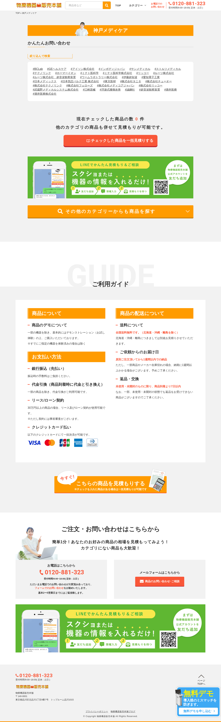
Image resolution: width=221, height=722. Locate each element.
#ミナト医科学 (89, 73)
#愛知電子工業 (151, 77)
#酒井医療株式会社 (44, 93)
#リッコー (142, 73)
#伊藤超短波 (129, 77)
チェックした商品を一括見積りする (119, 140)
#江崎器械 (89, 89)
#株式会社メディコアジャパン (115, 85)
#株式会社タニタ (130, 81)
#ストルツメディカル (168, 68)
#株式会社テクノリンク (47, 85)
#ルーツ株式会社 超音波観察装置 (54, 77)
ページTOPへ (201, 679)
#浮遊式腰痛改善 (110, 89)
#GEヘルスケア (56, 68)
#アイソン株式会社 (82, 68)
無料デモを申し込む (198, 711)
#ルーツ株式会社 (163, 73)
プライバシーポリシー (97, 711)
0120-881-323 (36, 675)
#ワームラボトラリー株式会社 (99, 77)
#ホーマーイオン (65, 73)
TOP (118, 5)
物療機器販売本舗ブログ (123, 711)
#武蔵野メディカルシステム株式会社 (56, 89)
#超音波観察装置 (149, 89)
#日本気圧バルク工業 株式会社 (80, 81)
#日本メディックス (44, 81)
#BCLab (38, 68)
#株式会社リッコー (150, 85)
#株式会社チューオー (158, 81)
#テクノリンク (42, 73)
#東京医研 (109, 81)
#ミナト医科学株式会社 (117, 73)
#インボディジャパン (112, 68)
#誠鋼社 (130, 89)
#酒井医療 (170, 89)
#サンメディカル (139, 68)
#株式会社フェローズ (79, 85)
